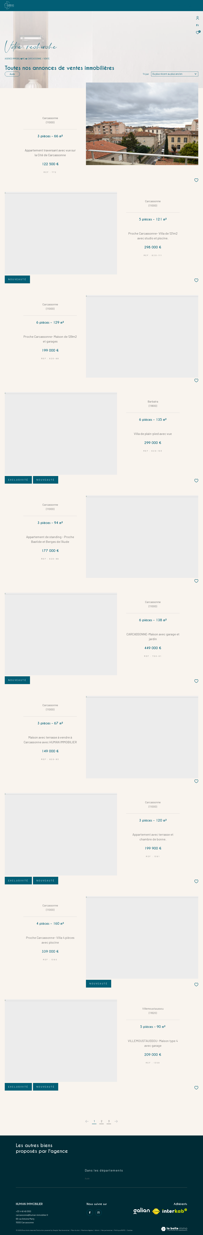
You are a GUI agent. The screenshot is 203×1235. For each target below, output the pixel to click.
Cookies (129, 1230)
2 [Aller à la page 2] (101, 1121)
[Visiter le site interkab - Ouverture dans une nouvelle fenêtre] (174, 1210)
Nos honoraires (64, 1230)
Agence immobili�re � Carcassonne (23, 58)
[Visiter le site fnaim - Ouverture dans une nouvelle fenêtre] (156, 1211)
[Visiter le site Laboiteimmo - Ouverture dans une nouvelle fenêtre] (174, 1229)
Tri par (146, 74)
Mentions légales (87, 1230)
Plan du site (75, 1230)
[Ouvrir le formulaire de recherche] (182, 5)
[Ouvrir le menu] (198, 5)
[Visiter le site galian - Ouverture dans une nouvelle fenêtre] (142, 1211)
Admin (97, 1230)
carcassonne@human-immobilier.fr (32, 1215)
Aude (12, 74)
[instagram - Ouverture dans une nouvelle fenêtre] (98, 1212)
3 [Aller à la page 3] (109, 1121)
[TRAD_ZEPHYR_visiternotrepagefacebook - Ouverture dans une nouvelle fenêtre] (90, 1212)
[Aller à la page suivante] (116, 1121)
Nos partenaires (107, 1230)
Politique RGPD (119, 1230)
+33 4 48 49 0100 (23, 1211)
